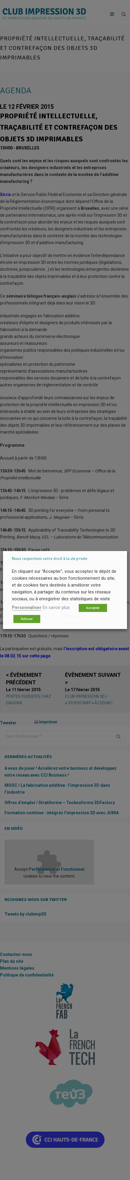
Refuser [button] (27, 619)
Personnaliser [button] (26, 607)
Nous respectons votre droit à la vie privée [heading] (49, 558)
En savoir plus (56, 607)
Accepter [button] (93, 608)
